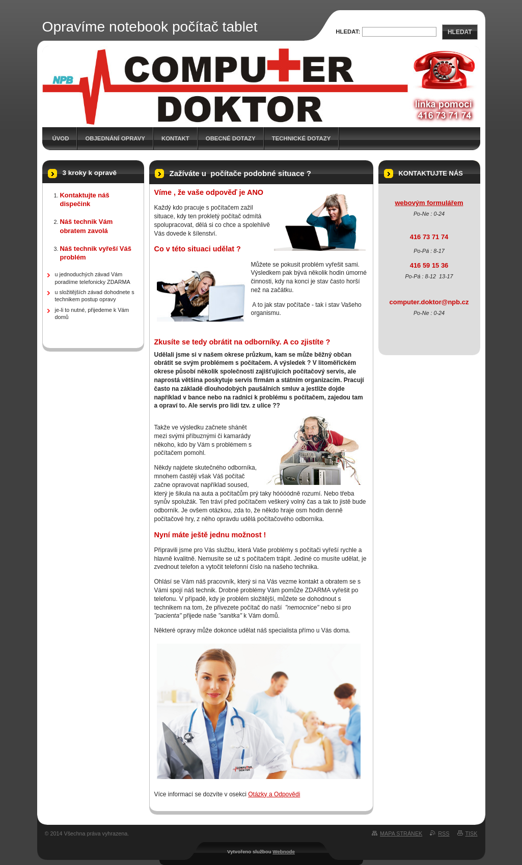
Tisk (471, 833)
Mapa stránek (401, 833)
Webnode (283, 851)
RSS (443, 833)
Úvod (60, 138)
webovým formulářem (429, 203)
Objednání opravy (115, 138)
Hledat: (348, 31)
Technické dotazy (301, 138)
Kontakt (175, 138)
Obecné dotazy (231, 138)
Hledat (460, 32)
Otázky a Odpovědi (274, 794)
